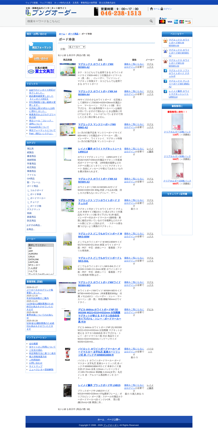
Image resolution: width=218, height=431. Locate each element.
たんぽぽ (40, 268)
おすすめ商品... (34, 225)
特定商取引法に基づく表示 (42, 353)
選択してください (40, 245)
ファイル (31, 175)
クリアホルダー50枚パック (177, 156)
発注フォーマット (41, 47)
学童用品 (31, 163)
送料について (35, 124)
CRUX (40, 256)
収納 (29, 213)
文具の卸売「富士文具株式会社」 (41, 69)
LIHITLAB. (40, 262)
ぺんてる (40, 271)
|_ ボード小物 (34, 206)
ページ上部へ (113, 419)
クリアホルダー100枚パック (177, 181)
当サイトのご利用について (42, 347)
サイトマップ (35, 366)
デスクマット (33, 209)
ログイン (168, 9)
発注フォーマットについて (42, 130)
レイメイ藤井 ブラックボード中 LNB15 (99, 385)
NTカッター (40, 265)
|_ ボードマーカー (36, 198)
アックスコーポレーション (40, 274)
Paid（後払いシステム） (41, 133)
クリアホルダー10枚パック (177, 132)
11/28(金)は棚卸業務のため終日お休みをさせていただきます (40, 306)
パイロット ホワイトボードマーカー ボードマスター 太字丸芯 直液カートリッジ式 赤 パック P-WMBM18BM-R (99, 351)
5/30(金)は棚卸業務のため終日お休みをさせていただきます (40, 326)
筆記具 (30, 148)
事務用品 (31, 171)
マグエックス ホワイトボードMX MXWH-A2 (179, 53)
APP (40, 251)
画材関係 (31, 160)
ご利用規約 (34, 360)
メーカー (31, 239)
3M (40, 248)
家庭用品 (31, 217)
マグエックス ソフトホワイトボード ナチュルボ (179, 73)
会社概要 (33, 343)
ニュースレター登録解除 (41, 369)
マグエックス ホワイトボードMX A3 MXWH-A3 (179, 63)
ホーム (157, 9)
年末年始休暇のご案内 (38, 298)
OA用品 (31, 178)
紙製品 (30, 152)
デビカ (150, 309)
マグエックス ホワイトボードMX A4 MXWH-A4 (179, 42)
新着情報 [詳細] (35, 281)
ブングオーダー (111, 425)
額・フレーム (33, 182)
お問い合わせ (41, 58)
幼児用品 (31, 167)
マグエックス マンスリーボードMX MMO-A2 (179, 84)
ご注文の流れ (35, 350)
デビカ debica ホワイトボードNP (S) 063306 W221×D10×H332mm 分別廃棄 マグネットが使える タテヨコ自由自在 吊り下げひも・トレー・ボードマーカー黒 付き (99, 315)
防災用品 (31, 220)
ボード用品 (73, 34)
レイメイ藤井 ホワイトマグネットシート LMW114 (179, 94)
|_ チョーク (33, 202)
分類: (63, 49)
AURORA (40, 254)
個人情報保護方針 (38, 356)
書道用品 (31, 156)
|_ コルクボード (35, 190)
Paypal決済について (39, 127)
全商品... (31, 229)
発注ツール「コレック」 (41, 120)
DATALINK (40, 259)
